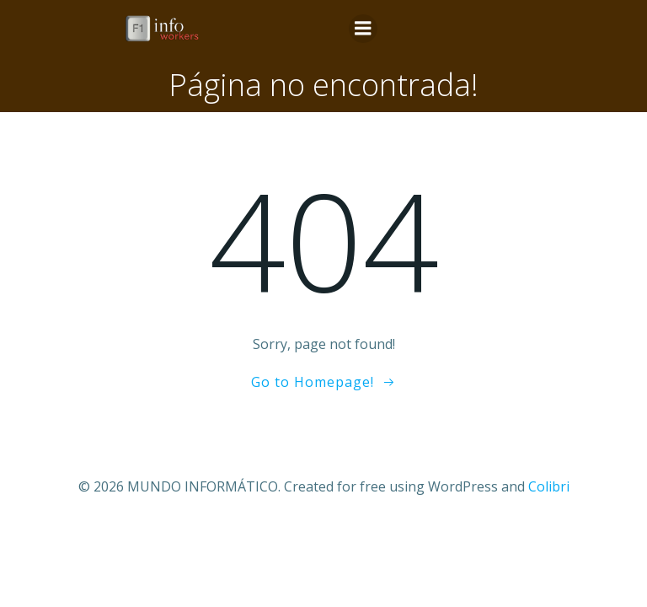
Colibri (548, 486)
